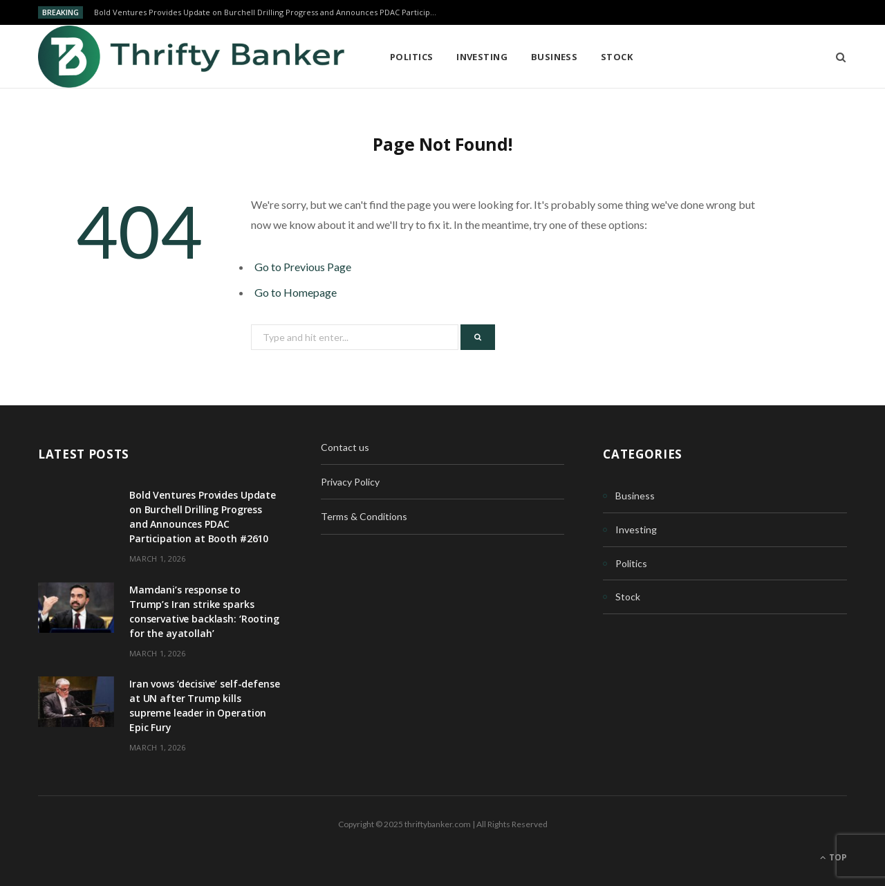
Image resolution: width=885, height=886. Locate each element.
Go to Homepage (295, 292)
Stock (617, 56)
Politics (412, 56)
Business (554, 56)
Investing (481, 56)
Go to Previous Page (302, 266)
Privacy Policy (350, 482)
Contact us (345, 447)
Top (833, 857)
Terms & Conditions (364, 516)
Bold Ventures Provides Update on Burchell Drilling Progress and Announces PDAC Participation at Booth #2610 (270, 12)
